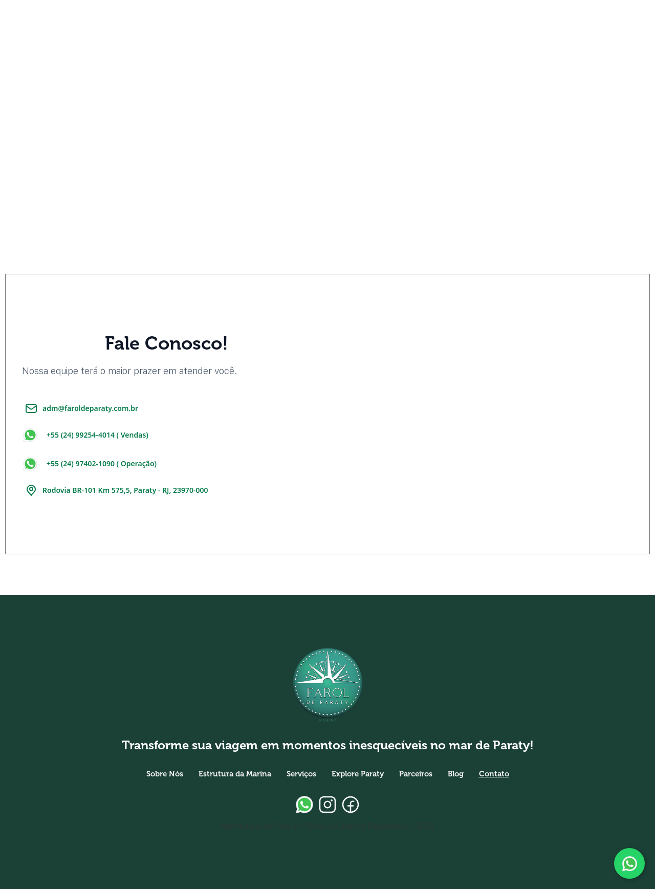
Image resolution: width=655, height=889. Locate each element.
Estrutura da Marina (235, 773)
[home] (46, 25)
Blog (456, 773)
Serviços (301, 773)
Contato (494, 773)
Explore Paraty (358, 773)
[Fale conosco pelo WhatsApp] (629, 863)
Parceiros (415, 773)
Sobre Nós (164, 773)
